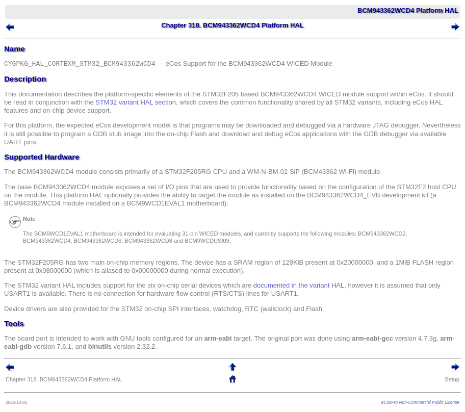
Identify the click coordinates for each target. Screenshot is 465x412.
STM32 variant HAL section (135, 102)
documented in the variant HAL (299, 285)
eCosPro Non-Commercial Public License (420, 402)
